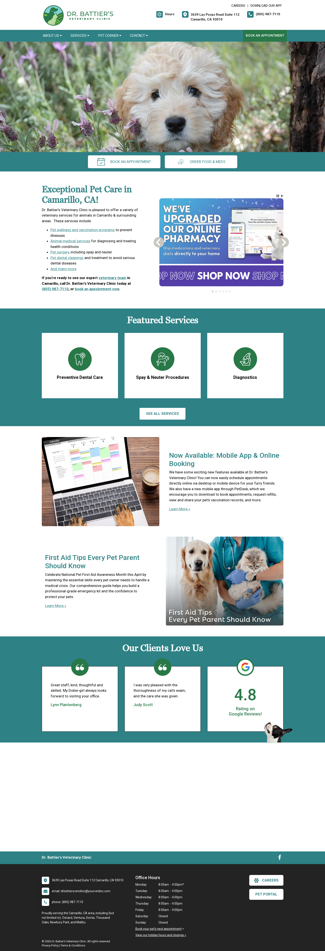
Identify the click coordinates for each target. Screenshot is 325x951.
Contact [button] (139, 36)
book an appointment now (97, 289)
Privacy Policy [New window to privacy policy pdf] (50, 945)
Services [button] (80, 36)
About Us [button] (52, 36)
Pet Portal (266, 894)
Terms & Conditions (73, 945)
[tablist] (221, 291)
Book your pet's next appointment (158, 929)
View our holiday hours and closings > (160, 935)
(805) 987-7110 (55, 289)
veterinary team (112, 278)
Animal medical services (70, 241)
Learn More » (179, 509)
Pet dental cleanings (67, 258)
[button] (277, 196)
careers (266, 880)
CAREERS (238, 6)
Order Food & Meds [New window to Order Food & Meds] (201, 162)
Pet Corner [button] (109, 36)
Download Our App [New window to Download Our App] (266, 6)
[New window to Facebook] (279, 858)
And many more (63, 269)
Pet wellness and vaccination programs (83, 230)
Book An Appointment (265, 35)
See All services (162, 413)
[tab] (213, 291)
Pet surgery (60, 252)
